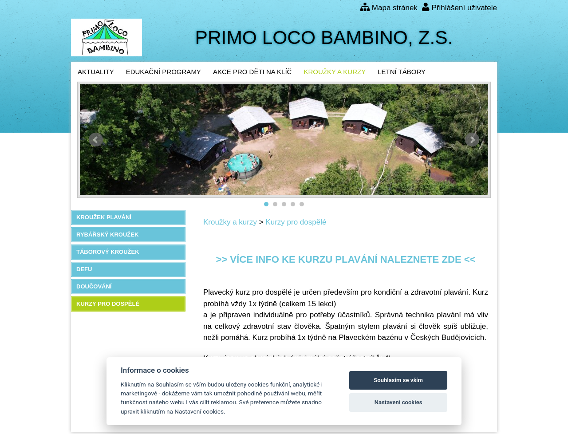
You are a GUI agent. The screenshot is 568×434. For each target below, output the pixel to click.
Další (472, 140)
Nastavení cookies (398, 402)
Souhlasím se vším (398, 380)
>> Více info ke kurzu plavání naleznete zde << (345, 259)
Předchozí (96, 140)
